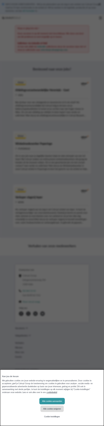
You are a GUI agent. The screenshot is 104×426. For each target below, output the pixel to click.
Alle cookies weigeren (52, 408)
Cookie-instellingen (52, 416)
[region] (52, 397)
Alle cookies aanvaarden (52, 401)
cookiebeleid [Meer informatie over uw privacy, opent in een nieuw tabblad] (51, 392)
